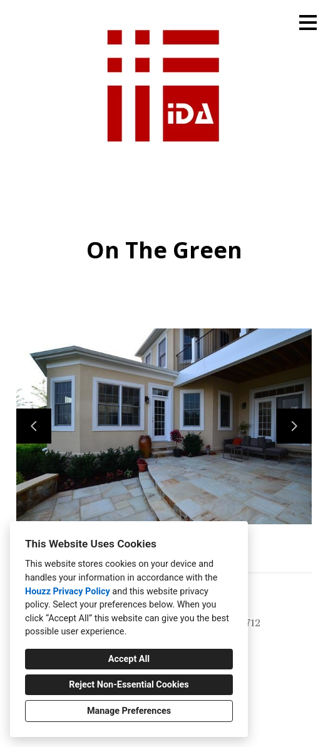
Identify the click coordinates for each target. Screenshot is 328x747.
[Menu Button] (307, 22)
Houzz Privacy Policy (67, 591)
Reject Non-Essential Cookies (128, 684)
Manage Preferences (129, 711)
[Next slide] (294, 426)
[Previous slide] (33, 426)
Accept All (129, 659)
